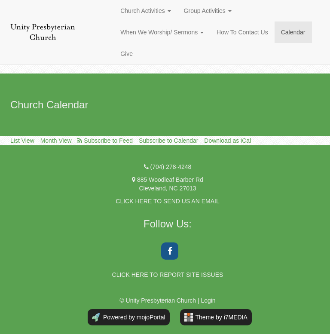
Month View (56, 140)
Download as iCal (227, 140)
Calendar (293, 32)
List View (22, 140)
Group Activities (208, 10)
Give (126, 53)
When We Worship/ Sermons (162, 32)
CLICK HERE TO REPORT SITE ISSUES (167, 274)
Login (208, 300)
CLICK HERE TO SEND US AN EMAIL (167, 201)
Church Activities (145, 10)
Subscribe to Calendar (169, 140)
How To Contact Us (242, 32)
